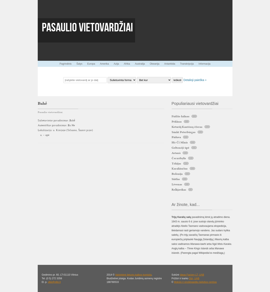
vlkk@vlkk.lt (54, 282)
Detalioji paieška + (195, 80)
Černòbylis (179, 158)
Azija (116, 63)
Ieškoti (177, 80)
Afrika (127, 63)
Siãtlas (176, 179)
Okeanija (154, 63)
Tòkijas (176, 163)
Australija (140, 63)
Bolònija (177, 174)
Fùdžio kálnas (180, 116)
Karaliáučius (180, 168)
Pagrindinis (65, 63)
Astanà (176, 153)
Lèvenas (177, 184)
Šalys (79, 63)
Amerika (104, 63)
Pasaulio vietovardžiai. (50, 112)
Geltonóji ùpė (180, 147)
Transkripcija (187, 63)
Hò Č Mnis (180, 142)
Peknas (177, 121)
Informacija (205, 63)
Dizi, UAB (194, 278)
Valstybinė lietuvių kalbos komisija (133, 274)
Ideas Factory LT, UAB (192, 274)
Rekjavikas (179, 189)
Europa (91, 63)
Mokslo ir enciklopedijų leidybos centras (195, 282)
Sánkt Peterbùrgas (184, 132)
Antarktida (169, 63)
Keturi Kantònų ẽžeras (187, 127)
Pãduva (176, 137)
